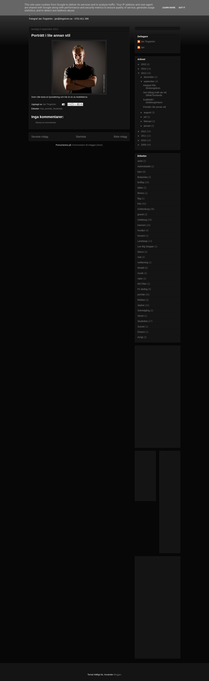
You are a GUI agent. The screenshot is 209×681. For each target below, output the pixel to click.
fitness (140, 193)
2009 (144, 144)
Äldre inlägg (120, 136)
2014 (144, 68)
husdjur (141, 230)
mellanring (142, 262)
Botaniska (142, 177)
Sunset (141, 326)
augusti (148, 112)
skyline (141, 305)
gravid (140, 214)
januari (147, 126)
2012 (144, 131)
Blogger (117, 674)
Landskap (142, 241)
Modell (140, 268)
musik (140, 273)
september (149, 81)
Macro (140, 252)
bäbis (140, 187)
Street (140, 316)
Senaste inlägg (39, 136)
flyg (139, 198)
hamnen (141, 225)
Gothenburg (143, 209)
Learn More (168, 7)
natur (140, 278)
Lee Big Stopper (145, 246)
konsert (141, 235)
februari (148, 121)
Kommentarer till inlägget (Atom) (87, 145)
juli (145, 117)
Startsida (81, 136)
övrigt (140, 337)
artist (139, 161)
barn (139, 171)
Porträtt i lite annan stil (154, 107)
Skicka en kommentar (45, 122)
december (149, 77)
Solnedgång (143, 310)
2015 (144, 64)
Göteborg (142, 219)
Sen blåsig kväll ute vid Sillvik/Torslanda (154, 94)
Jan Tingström (148, 41)
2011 (144, 135)
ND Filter (141, 283)
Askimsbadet (144, 166)
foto (42, 108)
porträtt (48, 108)
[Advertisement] (150, 396)
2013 (144, 73)
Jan (143, 47)
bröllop (140, 182)
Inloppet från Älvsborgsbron (151, 86)
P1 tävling (142, 289)
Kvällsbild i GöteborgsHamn (152, 101)
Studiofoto (58, 108)
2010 (144, 140)
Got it (182, 7)
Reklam (141, 300)
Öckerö (141, 332)
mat (139, 257)
